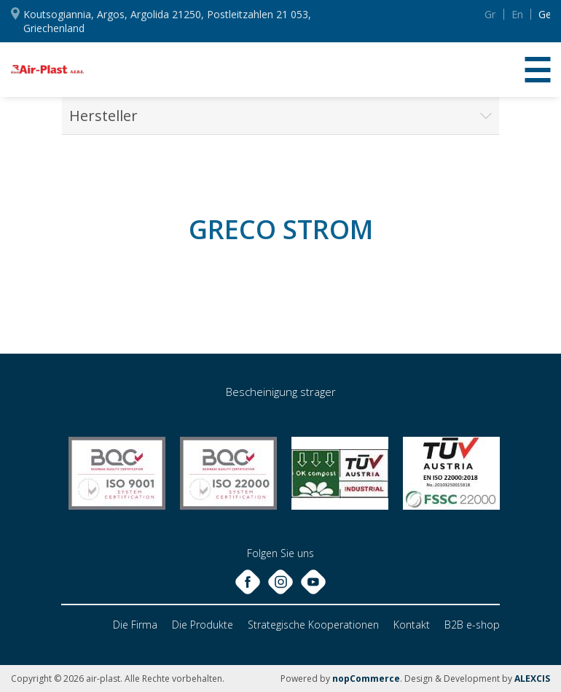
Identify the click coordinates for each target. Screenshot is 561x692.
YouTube (438, 13)
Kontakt (411, 624)
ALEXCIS (532, 678)
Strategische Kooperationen (313, 624)
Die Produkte (202, 624)
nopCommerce (366, 678)
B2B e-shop (472, 624)
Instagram (413, 13)
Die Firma (135, 624)
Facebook (388, 13)
